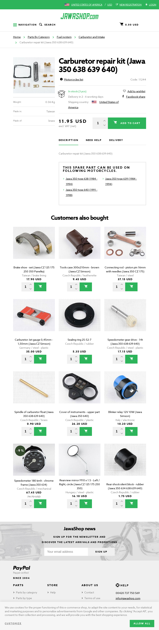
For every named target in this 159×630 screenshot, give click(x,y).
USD (109, 4)
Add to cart (129, 123)
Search (47, 24)
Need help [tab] (94, 140)
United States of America (86, 4)
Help (53, 592)
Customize (13, 623)
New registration (129, 4)
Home (17, 37)
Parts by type (24, 598)
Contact (89, 592)
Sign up (101, 551)
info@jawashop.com (128, 598)
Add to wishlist (136, 91)
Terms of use (92, 598)
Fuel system (64, 37)
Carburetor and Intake (92, 37)
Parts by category (26, 592)
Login (150, 4)
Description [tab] (68, 140)
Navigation (25, 24)
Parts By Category (39, 37)
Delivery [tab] (116, 140)
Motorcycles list (71, 79)
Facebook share (135, 96)
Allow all (142, 623)
